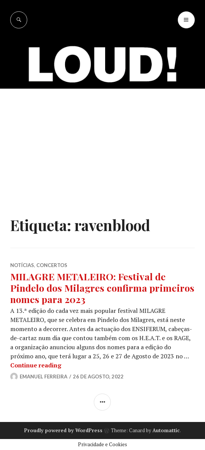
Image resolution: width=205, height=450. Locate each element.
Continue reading (35, 365)
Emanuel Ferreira (43, 376)
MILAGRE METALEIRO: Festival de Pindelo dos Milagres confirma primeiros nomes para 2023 (102, 287)
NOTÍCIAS (22, 265)
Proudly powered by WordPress (63, 430)
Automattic (166, 430)
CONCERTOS (51, 265)
